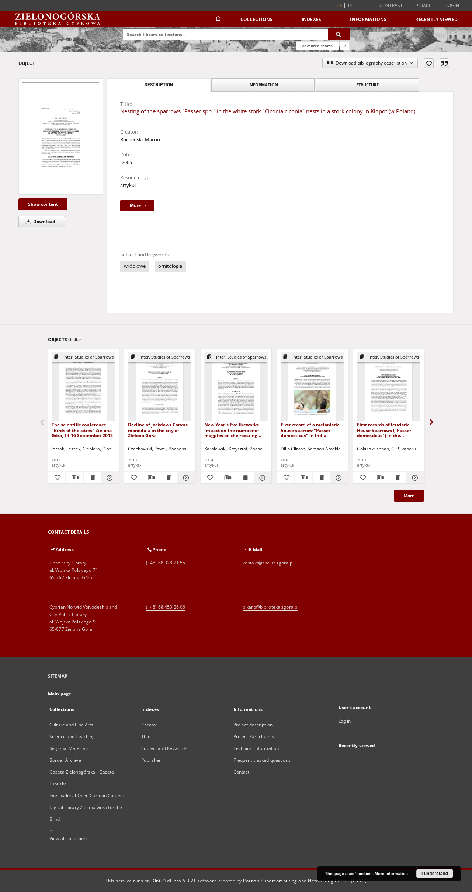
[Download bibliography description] (74, 478)
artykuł (128, 185)
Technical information (256, 748)
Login (452, 5)
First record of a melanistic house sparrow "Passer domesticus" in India (310, 430)
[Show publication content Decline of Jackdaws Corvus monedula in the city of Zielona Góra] (168, 478)
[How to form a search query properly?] (345, 45)
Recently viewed (436, 19)
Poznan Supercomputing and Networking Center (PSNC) (305, 881)
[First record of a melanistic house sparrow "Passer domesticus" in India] (312, 387)
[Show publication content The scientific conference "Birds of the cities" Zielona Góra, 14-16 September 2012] (92, 478)
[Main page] (217, 19)
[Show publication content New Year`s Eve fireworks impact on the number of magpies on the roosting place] (245, 478)
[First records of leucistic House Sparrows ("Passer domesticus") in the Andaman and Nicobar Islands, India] (388, 387)
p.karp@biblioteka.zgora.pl (270, 607)
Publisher (151, 760)
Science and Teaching (72, 736)
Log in (345, 721)
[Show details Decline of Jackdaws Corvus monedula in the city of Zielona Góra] (185, 478)
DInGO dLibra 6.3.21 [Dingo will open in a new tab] (173, 881)
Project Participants (253, 736)
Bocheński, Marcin (140, 139)
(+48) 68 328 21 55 (165, 563)
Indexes (312, 19)
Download (39, 221)
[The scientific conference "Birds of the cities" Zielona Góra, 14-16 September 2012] (83, 387)
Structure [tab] (367, 84)
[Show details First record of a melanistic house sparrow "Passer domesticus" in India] (338, 478)
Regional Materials (68, 748)
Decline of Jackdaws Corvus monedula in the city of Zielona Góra (158, 430)
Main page (59, 694)
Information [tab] (263, 84)
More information (391, 873)
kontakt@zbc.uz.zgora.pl (268, 563)
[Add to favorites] (429, 63)
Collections (256, 19)
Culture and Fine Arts (71, 725)
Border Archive (65, 760)
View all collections (68, 838)
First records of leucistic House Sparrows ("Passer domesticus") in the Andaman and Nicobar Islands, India (384, 430)
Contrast (391, 5)
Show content (43, 204)
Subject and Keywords (164, 748)
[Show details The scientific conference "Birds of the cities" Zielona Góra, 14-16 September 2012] (109, 478)
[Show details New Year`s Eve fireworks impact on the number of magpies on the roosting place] (261, 478)
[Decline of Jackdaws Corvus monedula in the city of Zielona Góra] (159, 387)
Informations (368, 19)
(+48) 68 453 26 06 (165, 607)
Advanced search (317, 45)
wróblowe (135, 266)
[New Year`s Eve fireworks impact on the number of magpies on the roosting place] (236, 387)
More (408, 495)
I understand (434, 873)
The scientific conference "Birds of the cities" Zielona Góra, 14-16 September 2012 (82, 430)
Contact (241, 772)
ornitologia (170, 266)
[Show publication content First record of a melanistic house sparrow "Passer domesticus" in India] (321, 478)
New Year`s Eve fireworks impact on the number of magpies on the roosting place (231, 430)
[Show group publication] (83, 357)
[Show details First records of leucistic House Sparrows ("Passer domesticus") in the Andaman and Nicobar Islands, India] (414, 478)
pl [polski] (350, 5)
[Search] (339, 34)
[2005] (126, 162)
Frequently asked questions (262, 760)
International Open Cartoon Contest (86, 795)
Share (424, 6)
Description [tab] (159, 84)
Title (145, 736)
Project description (253, 725)
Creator (149, 725)
